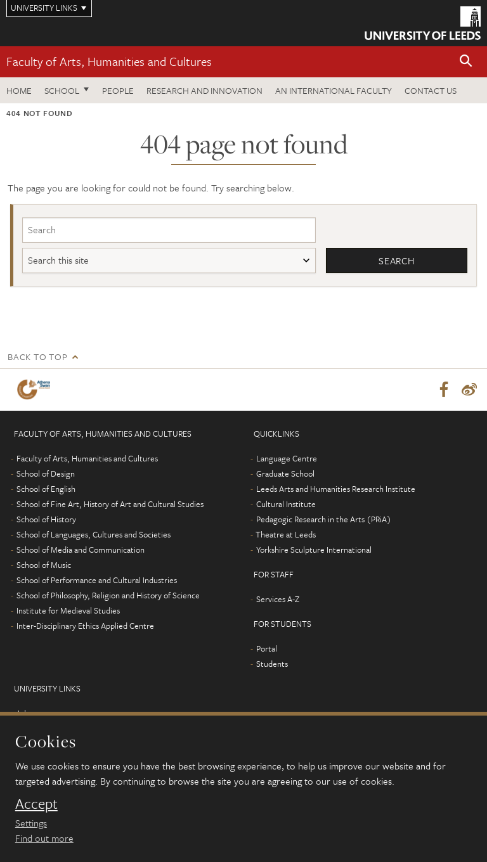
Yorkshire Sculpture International (314, 549)
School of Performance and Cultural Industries (96, 580)
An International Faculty (333, 90)
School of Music (43, 564)
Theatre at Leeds (286, 534)
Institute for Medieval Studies (68, 610)
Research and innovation (204, 90)
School (61, 90)
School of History (46, 519)
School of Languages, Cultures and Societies (93, 534)
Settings (31, 823)
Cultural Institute (286, 504)
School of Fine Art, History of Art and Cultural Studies (110, 504)
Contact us (431, 90)
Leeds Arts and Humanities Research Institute (335, 488)
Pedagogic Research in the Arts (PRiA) (323, 519)
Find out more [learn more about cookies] (44, 838)
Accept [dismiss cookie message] (36, 803)
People (118, 90)
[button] (466, 62)
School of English (45, 488)
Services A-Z (277, 599)
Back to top (37, 356)
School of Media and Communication (80, 549)
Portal (266, 648)
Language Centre (286, 458)
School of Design (45, 473)
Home (19, 90)
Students (272, 663)
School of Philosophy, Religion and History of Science (108, 595)
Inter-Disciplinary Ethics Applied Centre (85, 625)
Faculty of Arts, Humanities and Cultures (109, 61)
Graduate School (285, 473)
